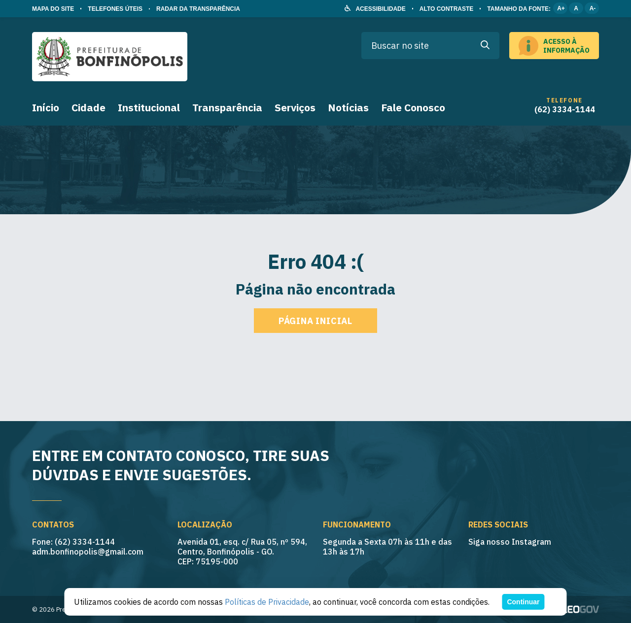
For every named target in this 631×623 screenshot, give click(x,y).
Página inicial (315, 321)
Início (45, 107)
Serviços (295, 107)
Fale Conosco (413, 107)
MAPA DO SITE (53, 8)
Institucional (149, 107)
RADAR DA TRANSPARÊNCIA (198, 8)
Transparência (227, 107)
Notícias (348, 107)
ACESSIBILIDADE (380, 8)
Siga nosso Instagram (509, 542)
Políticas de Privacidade (267, 602)
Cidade (88, 107)
